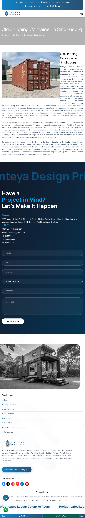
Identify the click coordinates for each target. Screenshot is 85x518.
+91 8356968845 (8, 239)
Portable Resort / (64, 500)
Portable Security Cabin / (33, 497)
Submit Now (13, 321)
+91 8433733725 (32, 6)
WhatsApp (60, 516)
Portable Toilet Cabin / (53, 497)
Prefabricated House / (48, 500)
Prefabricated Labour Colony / (26, 500)
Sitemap (6, 418)
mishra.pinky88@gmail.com (13, 232)
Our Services (8, 413)
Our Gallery (7, 423)
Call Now (23, 516)
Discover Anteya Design (16, 469)
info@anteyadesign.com (26, 2)
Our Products (8, 409)
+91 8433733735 (8, 242)
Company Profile (9, 404)
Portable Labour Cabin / (72, 497)
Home (5, 35)
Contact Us (7, 432)
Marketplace (8, 427)
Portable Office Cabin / (12, 497)
